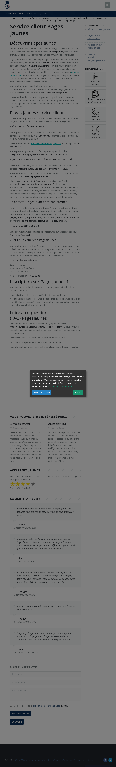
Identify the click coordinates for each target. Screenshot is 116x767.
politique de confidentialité (60, 386)
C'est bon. (78, 392)
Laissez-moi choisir (41, 392)
